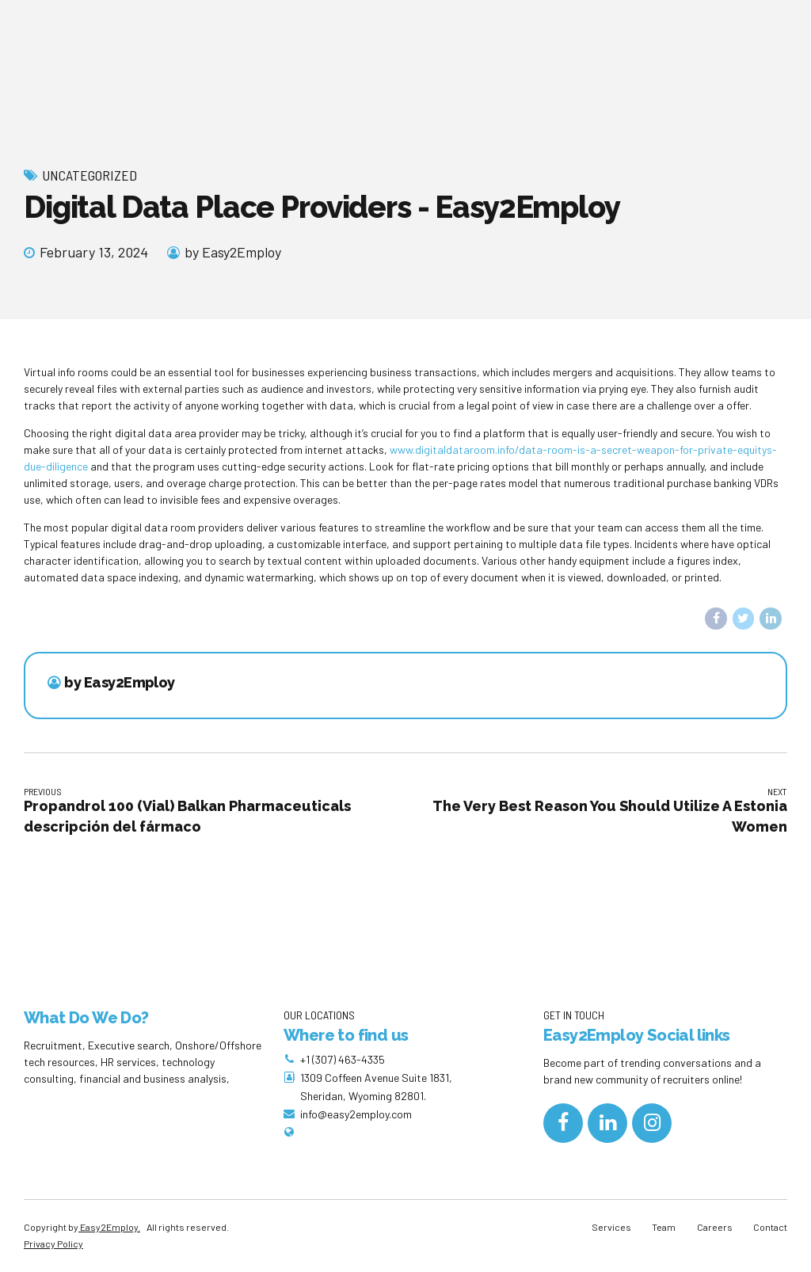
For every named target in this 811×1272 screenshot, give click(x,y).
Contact (770, 1226)
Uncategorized (89, 175)
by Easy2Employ (233, 252)
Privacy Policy (53, 1243)
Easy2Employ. (109, 1226)
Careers (715, 1226)
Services (611, 1226)
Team (664, 1226)
